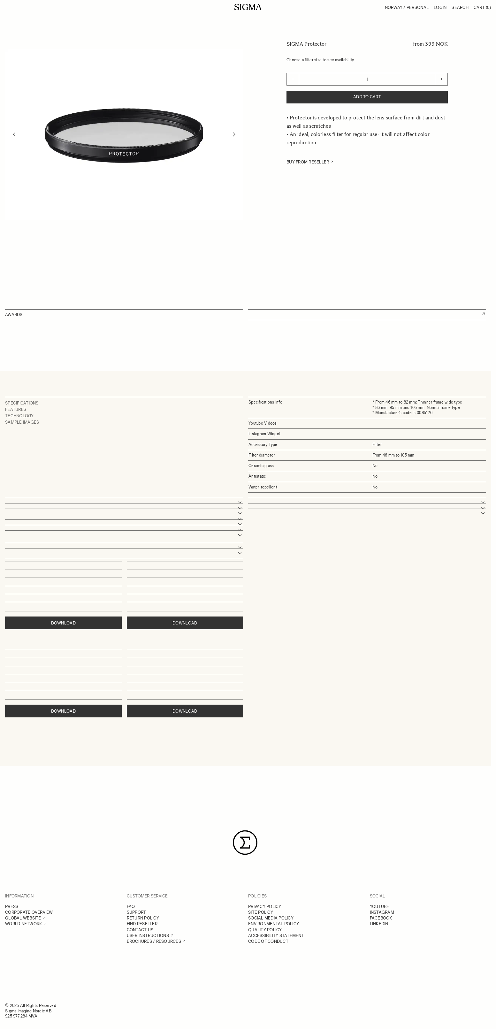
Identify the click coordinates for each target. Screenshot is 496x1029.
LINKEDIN (379, 923)
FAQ (131, 906)
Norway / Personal (407, 7)
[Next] (234, 134)
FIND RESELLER (142, 923)
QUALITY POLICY (265, 929)
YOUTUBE (379, 906)
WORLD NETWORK (23, 923)
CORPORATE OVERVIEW (29, 912)
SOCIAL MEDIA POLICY (271, 918)
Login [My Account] (440, 7)
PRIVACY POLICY (264, 906)
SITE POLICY (260, 912)
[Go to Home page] (248, 7)
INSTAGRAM (382, 912)
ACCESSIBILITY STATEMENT (276, 935)
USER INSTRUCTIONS (148, 935)
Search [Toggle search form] (460, 7)
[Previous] (14, 134)
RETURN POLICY (143, 918)
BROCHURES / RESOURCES (154, 941)
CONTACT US (140, 929)
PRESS (11, 906)
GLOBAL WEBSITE (23, 918)
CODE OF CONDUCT (268, 941)
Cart (482, 7)
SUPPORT (136, 912)
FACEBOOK (381, 918)
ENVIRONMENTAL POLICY (273, 923)
